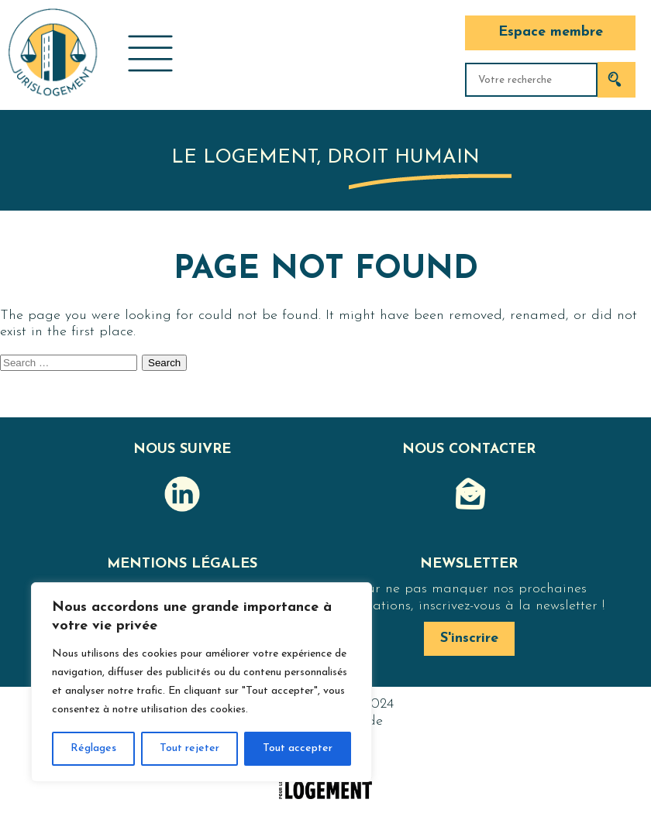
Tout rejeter (189, 748)
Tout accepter (297, 748)
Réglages (93, 748)
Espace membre (550, 32)
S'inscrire (469, 638)
